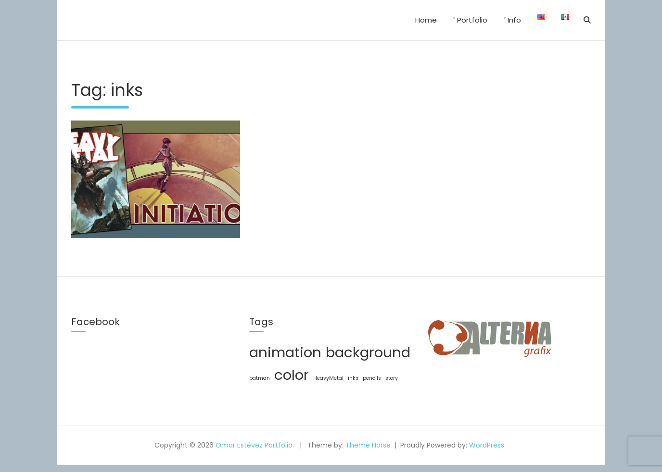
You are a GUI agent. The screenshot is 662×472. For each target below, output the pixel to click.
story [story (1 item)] (391, 378)
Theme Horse (368, 445)
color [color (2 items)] (291, 375)
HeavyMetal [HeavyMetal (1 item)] (328, 378)
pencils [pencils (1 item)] (372, 378)
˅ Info (512, 20)
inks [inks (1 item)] (353, 378)
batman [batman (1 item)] (259, 378)
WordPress (486, 445)
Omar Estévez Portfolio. (255, 445)
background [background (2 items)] (368, 352)
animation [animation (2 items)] (285, 352)
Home (426, 20)
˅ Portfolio (470, 20)
